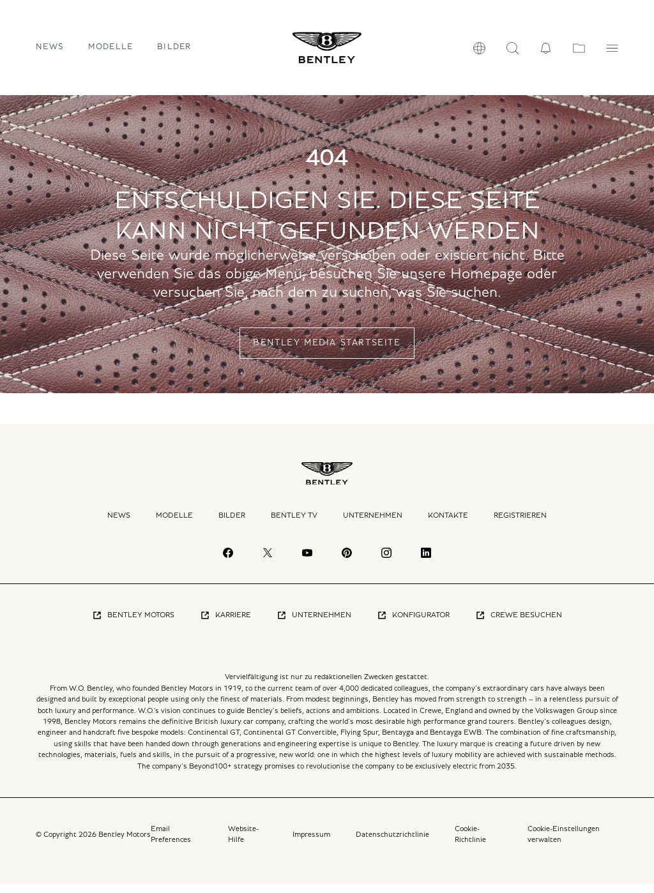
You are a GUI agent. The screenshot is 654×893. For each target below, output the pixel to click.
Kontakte (448, 524)
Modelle (174, 524)
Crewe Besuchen (518, 624)
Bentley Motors (133, 624)
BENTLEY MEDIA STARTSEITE (326, 351)
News (50, 51)
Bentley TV (294, 524)
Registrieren (520, 524)
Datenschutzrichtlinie (392, 842)
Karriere (225, 624)
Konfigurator (413, 624)
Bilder (174, 51)
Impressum (311, 842)
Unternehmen (372, 524)
